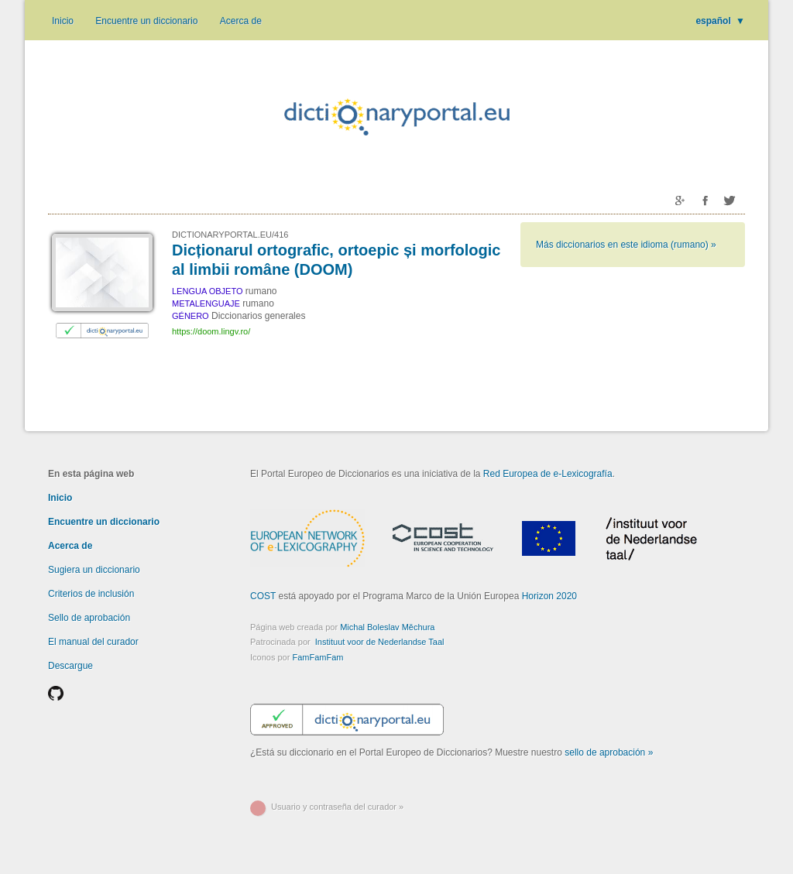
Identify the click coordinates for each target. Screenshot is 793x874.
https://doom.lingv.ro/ (211, 331)
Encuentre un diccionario (146, 20)
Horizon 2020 (549, 596)
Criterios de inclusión (91, 593)
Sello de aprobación (89, 617)
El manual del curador (93, 641)
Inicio (63, 20)
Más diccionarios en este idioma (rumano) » (626, 244)
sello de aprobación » (609, 752)
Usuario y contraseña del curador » (337, 806)
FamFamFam (317, 657)
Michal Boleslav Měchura (387, 627)
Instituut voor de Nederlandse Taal (380, 641)
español (720, 20)
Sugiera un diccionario (94, 569)
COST (263, 596)
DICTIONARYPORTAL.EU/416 (230, 234)
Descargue (70, 665)
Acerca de (241, 20)
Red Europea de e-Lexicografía (548, 473)
